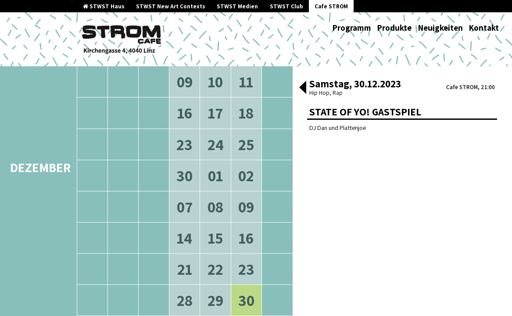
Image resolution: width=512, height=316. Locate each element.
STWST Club (286, 6)
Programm (351, 27)
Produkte (394, 27)
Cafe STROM (331, 6)
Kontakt (484, 27)
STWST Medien (237, 6)
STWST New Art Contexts (170, 6)
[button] (303, 88)
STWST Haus (104, 6)
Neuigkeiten (440, 27)
